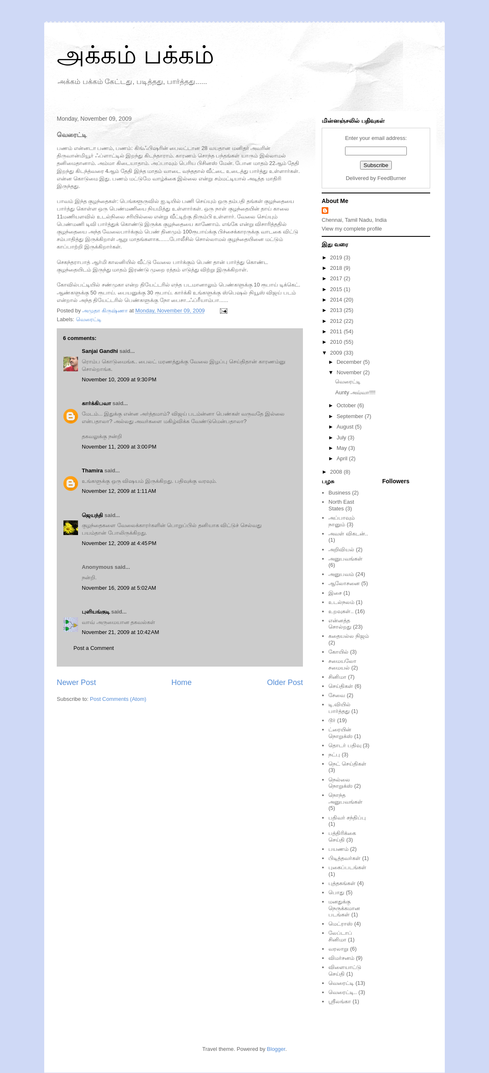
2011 (337, 331)
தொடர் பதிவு (344, 745)
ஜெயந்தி (92, 515)
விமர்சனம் (341, 958)
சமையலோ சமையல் (342, 664)
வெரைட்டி (88, 319)
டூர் (331, 720)
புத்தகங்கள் (341, 883)
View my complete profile (352, 229)
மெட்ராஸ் (340, 924)
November (350, 372)
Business (339, 493)
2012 (337, 321)
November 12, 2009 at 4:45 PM (119, 543)
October (347, 405)
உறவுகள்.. (340, 611)
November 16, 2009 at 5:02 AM (119, 588)
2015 (337, 289)
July (342, 437)
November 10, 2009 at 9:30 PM (119, 379)
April (343, 458)
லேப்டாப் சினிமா (340, 936)
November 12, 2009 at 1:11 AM (119, 491)
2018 (337, 268)
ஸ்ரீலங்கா (339, 1001)
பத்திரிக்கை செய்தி (342, 836)
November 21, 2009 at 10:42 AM (120, 632)
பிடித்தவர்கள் (344, 858)
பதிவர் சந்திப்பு (347, 817)
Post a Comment (93, 648)
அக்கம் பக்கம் (135, 55)
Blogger (276, 1049)
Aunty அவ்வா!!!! (355, 392)
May (342, 448)
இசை (335, 593)
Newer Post (76, 682)
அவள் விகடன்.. (348, 533)
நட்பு (334, 754)
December (350, 362)
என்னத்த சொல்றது (339, 623)
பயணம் (338, 849)
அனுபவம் (341, 574)
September (351, 416)
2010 (337, 342)
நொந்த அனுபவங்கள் (345, 798)
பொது (336, 892)
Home (181, 682)
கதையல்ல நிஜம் (348, 636)
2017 (337, 278)
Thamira (92, 470)
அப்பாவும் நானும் (341, 521)
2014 (337, 300)
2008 (337, 472)
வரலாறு (338, 949)
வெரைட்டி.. (342, 992)
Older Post (285, 682)
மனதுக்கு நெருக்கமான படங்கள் (344, 908)
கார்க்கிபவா (96, 403)
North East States (341, 505)
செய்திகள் (340, 686)
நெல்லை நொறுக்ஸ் (340, 782)
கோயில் (338, 652)
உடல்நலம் (341, 602)
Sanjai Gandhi (100, 351)
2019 (337, 257)
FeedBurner (392, 178)
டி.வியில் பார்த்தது (339, 707)
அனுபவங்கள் (345, 559)
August (346, 427)
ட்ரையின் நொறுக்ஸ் (340, 732)
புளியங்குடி (96, 612)
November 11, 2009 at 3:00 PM (119, 447)
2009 (337, 353)
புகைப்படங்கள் (347, 867)
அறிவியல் (341, 549)
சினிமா (337, 677)
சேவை (336, 695)
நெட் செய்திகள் (347, 764)
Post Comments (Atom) (118, 699)
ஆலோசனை (344, 583)
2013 (337, 310)
